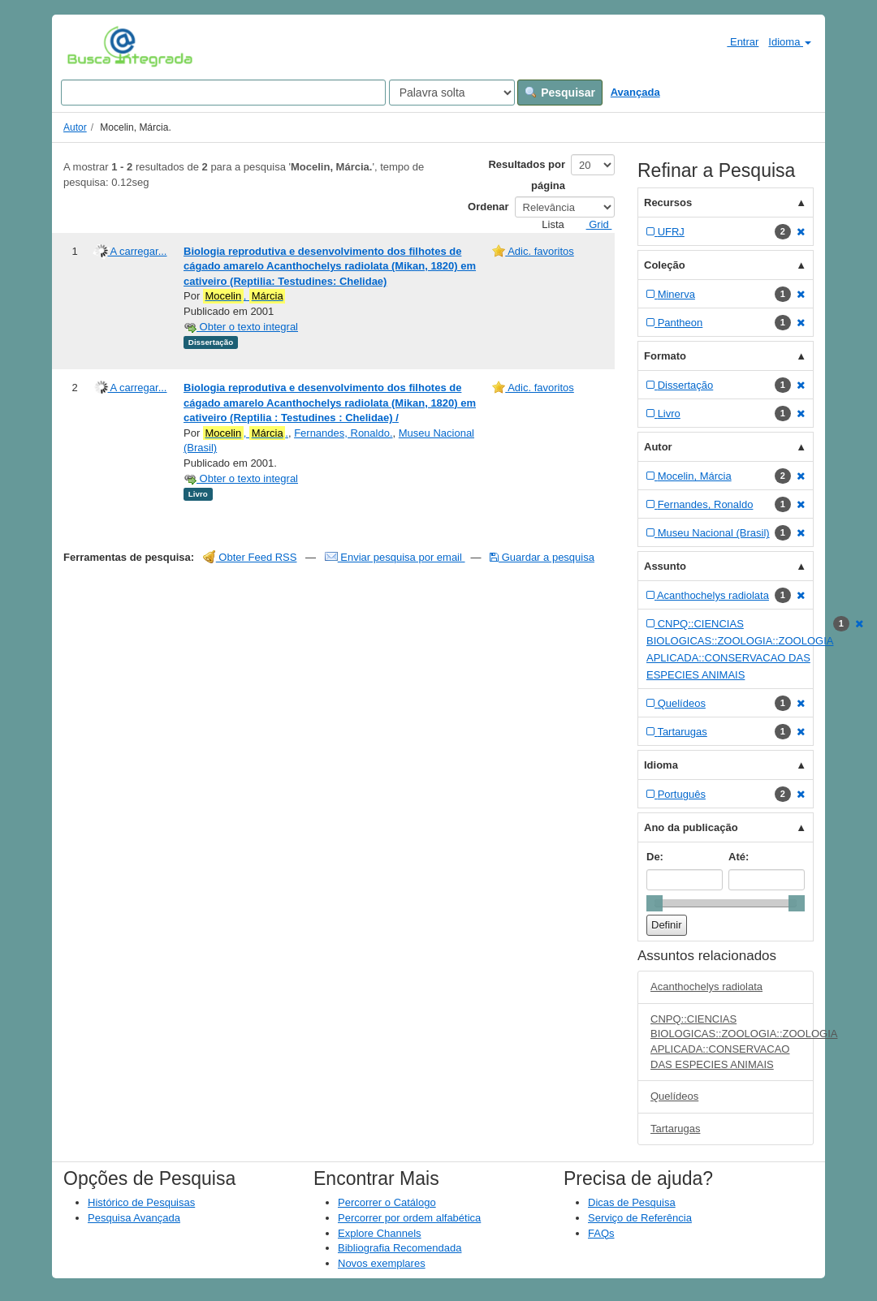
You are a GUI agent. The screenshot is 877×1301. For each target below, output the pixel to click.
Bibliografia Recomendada (399, 1248)
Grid (592, 224)
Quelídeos (674, 1096)
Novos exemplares (382, 1263)
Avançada (635, 92)
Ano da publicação (691, 827)
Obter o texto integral (241, 327)
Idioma (789, 42)
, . (245, 433)
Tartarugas (675, 1128)
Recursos (668, 202)
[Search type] (452, 93)
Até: (738, 857)
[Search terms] (223, 93)
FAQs (601, 1233)
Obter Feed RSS (250, 557)
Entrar (736, 41)
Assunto (665, 566)
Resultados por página (526, 175)
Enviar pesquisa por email (395, 557)
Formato (665, 356)
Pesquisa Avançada (134, 1218)
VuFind (92, 46)
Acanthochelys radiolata (706, 986)
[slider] (654, 903)
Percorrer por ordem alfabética (409, 1218)
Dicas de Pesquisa (632, 1202)
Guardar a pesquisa (542, 557)
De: (654, 857)
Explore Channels (379, 1233)
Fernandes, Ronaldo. (343, 433)
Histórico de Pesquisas (141, 1202)
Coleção (664, 265)
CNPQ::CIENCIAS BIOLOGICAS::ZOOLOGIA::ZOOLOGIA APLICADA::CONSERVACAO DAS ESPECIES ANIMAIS (732, 1042)
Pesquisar (560, 92)
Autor (75, 127)
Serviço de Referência (640, 1218)
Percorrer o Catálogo (387, 1202)
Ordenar (488, 206)
